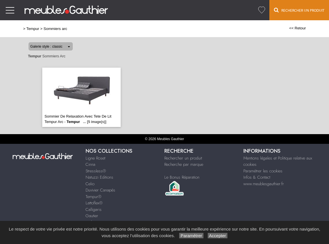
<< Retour (297, 28)
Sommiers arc (55, 29)
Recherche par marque (183, 164)
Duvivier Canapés (100, 190)
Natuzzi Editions (99, 177)
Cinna (90, 164)
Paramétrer (191, 235)
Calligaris (94, 209)
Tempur (32, 29)
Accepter (217, 235)
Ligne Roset (95, 158)
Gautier (92, 216)
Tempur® (93, 196)
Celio (90, 184)
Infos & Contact (256, 177)
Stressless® (96, 171)
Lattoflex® (94, 203)
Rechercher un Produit (299, 10)
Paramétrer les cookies (262, 171)
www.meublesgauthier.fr (263, 184)
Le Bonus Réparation (181, 177)
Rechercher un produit (183, 158)
